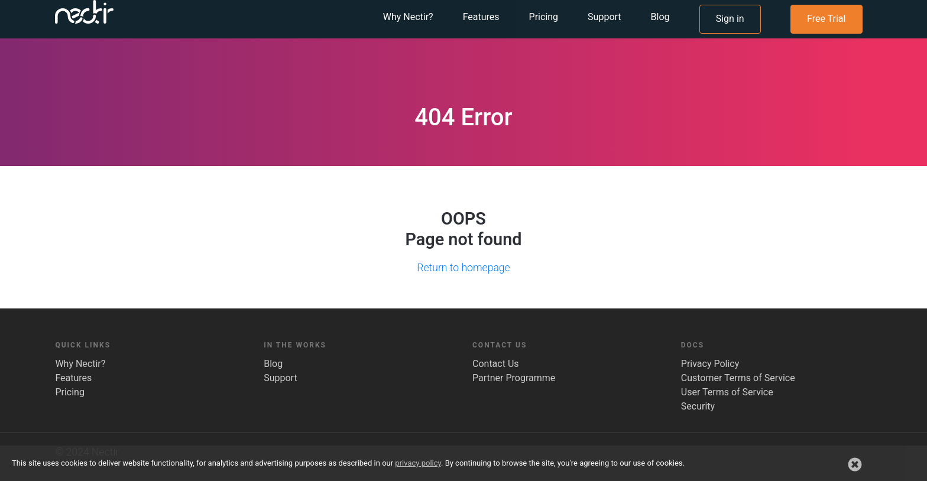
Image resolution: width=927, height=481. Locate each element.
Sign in (730, 35)
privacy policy (418, 463)
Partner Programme (513, 378)
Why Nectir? (80, 363)
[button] (855, 464)
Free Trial (826, 35)
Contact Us (495, 363)
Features (73, 378)
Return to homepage (463, 268)
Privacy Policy (710, 363)
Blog (273, 363)
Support (280, 378)
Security (698, 406)
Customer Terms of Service (738, 378)
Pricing (70, 392)
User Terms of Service (727, 392)
